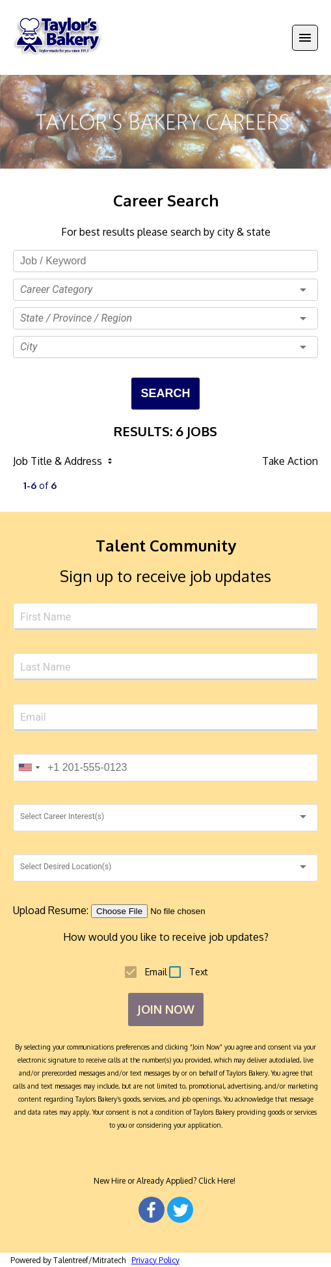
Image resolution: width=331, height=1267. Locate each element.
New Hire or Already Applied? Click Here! (165, 1181)
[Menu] (305, 38)
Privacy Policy (155, 1260)
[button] (165, 289)
